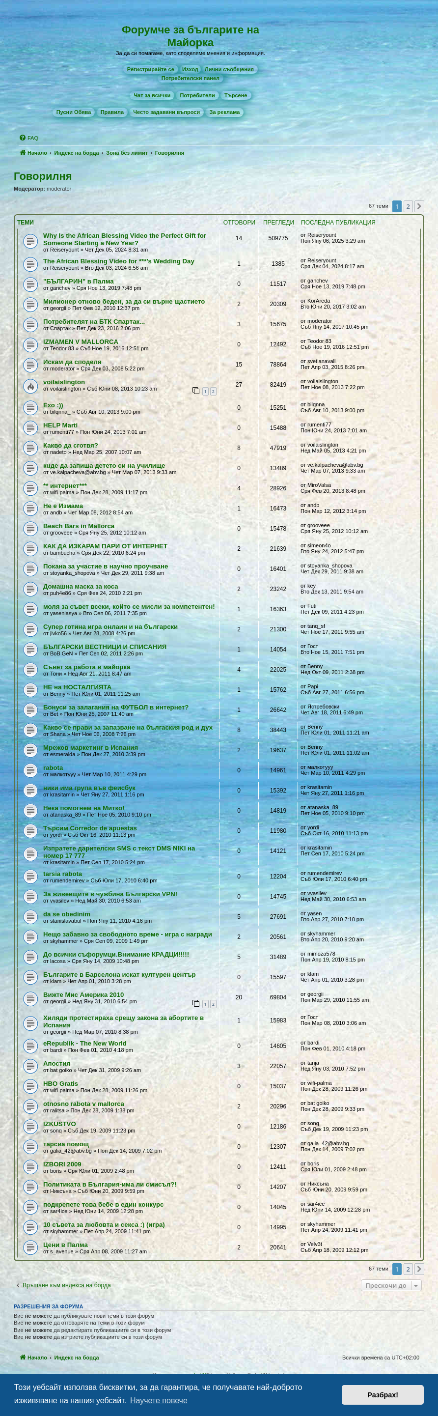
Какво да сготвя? (70, 445)
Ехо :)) (53, 405)
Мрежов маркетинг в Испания (90, 747)
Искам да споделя (72, 362)
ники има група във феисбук (89, 788)
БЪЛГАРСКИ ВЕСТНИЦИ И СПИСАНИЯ (104, 647)
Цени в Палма (65, 1244)
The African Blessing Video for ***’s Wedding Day (118, 261)
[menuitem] (150, 69)
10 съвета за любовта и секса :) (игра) (104, 1224)
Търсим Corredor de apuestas (90, 828)
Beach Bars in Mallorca (78, 526)
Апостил (57, 1063)
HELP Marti (60, 425)
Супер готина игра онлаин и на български (110, 626)
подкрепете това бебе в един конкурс (103, 1204)
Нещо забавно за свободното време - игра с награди (127, 934)
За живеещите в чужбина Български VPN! (110, 894)
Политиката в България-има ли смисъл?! (110, 1184)
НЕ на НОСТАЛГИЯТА (77, 687)
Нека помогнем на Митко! (83, 808)
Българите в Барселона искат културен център (119, 974)
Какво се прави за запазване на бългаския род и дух (128, 727)
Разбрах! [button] (382, 1395)
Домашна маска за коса (80, 586)
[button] (419, 206)
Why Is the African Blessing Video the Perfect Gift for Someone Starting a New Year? (124, 239)
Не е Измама (63, 506)
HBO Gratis (60, 1083)
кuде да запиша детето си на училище (104, 465)
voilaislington (64, 382)
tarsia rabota (62, 874)
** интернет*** (65, 485)
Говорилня (43, 176)
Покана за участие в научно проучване (105, 566)
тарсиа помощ (66, 1144)
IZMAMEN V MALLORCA (80, 341)
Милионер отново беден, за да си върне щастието (124, 301)
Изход (190, 69)
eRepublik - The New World (85, 1043)
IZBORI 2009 (62, 1164)
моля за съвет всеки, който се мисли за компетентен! (129, 606)
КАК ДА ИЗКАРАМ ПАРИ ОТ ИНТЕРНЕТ (105, 546)
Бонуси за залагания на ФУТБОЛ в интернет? (116, 707)
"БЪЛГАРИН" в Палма (78, 281)
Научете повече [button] (159, 1400)
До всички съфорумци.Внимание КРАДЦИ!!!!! (116, 954)
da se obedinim (66, 914)
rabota (53, 767)
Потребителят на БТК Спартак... (94, 321)
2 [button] (408, 206)
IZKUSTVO (59, 1124)
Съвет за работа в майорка (86, 667)
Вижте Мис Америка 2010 (83, 994)
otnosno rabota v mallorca (83, 1103)
